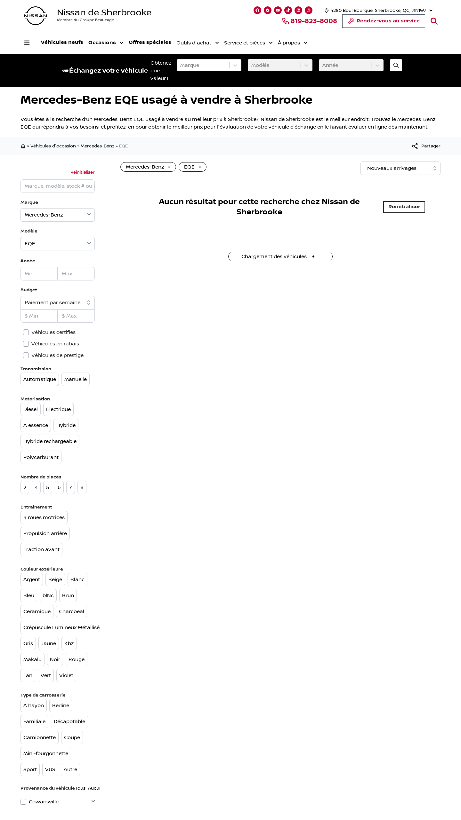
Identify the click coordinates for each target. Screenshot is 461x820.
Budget (28, 290)
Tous (80, 788)
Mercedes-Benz (97, 146)
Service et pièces (248, 43)
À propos (293, 43)
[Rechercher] (434, 21)
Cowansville (44, 802)
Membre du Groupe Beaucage (85, 20)
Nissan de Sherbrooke (104, 12)
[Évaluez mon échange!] (396, 65)
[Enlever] (168, 167)
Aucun (95, 788)
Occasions (106, 43)
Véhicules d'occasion (53, 146)
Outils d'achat (197, 43)
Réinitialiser (82, 172)
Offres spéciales (150, 42)
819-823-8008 (309, 21)
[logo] (35, 15)
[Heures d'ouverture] (377, 10)
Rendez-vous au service (384, 23)
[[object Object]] (426, 146)
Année (27, 261)
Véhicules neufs (62, 42)
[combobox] (181, 65)
